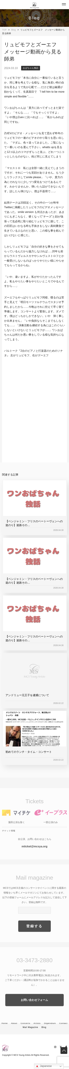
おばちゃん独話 (30, 68)
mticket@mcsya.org (35, 853)
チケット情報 (8, 838)
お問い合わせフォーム (34, 1007)
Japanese (43, 1066)
